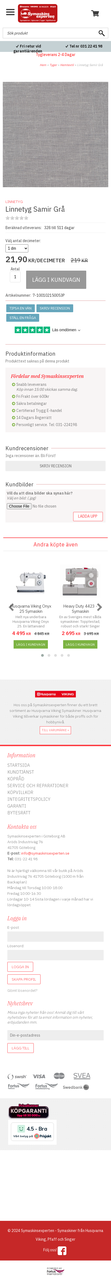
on (7, 218)
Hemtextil (67, 65)
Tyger (53, 65)
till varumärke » (55, 730)
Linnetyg (14, 201)
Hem (43, 65)
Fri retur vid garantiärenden (27, 49)
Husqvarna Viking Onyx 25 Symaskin (30, 608)
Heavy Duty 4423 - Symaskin (80, 608)
